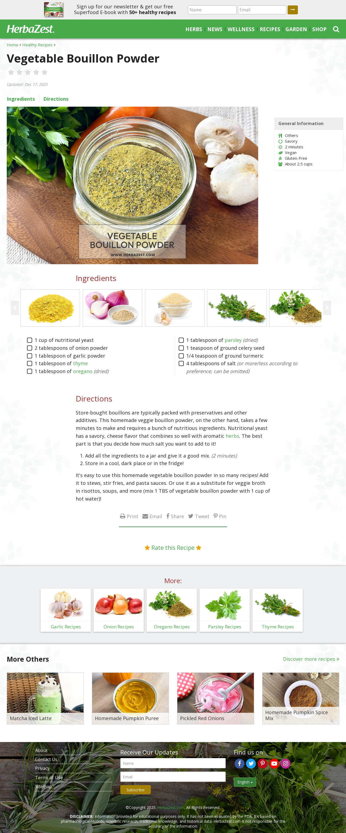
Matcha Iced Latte (31, 718)
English (245, 782)
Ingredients (21, 99)
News (214, 29)
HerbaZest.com (170, 807)
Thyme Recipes (278, 626)
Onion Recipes (119, 626)
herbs (232, 436)
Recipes (270, 29)
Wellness (241, 29)
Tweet (202, 516)
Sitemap (43, 786)
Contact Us (46, 759)
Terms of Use (49, 777)
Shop (319, 29)
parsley (233, 340)
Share (177, 516)
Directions (55, 99)
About (41, 750)
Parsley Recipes (224, 626)
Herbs (193, 29)
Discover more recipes (309, 659)
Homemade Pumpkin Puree (127, 718)
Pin (222, 516)
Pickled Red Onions (202, 718)
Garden (296, 29)
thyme (80, 363)
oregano (82, 371)
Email (155, 516)
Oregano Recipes (172, 626)
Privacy (42, 768)
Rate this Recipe (173, 547)
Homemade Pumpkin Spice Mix (296, 715)
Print (132, 516)
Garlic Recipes (66, 626)
